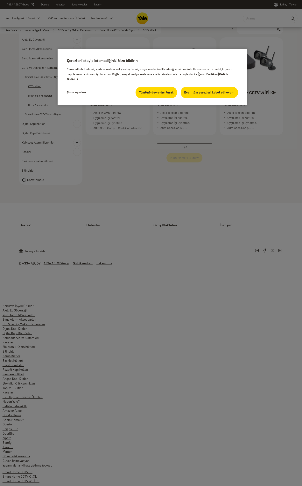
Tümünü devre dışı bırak (156, 92)
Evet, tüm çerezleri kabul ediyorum (209, 92)
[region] (152, 77)
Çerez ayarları (76, 92)
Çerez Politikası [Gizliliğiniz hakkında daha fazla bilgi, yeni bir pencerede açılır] (208, 74)
